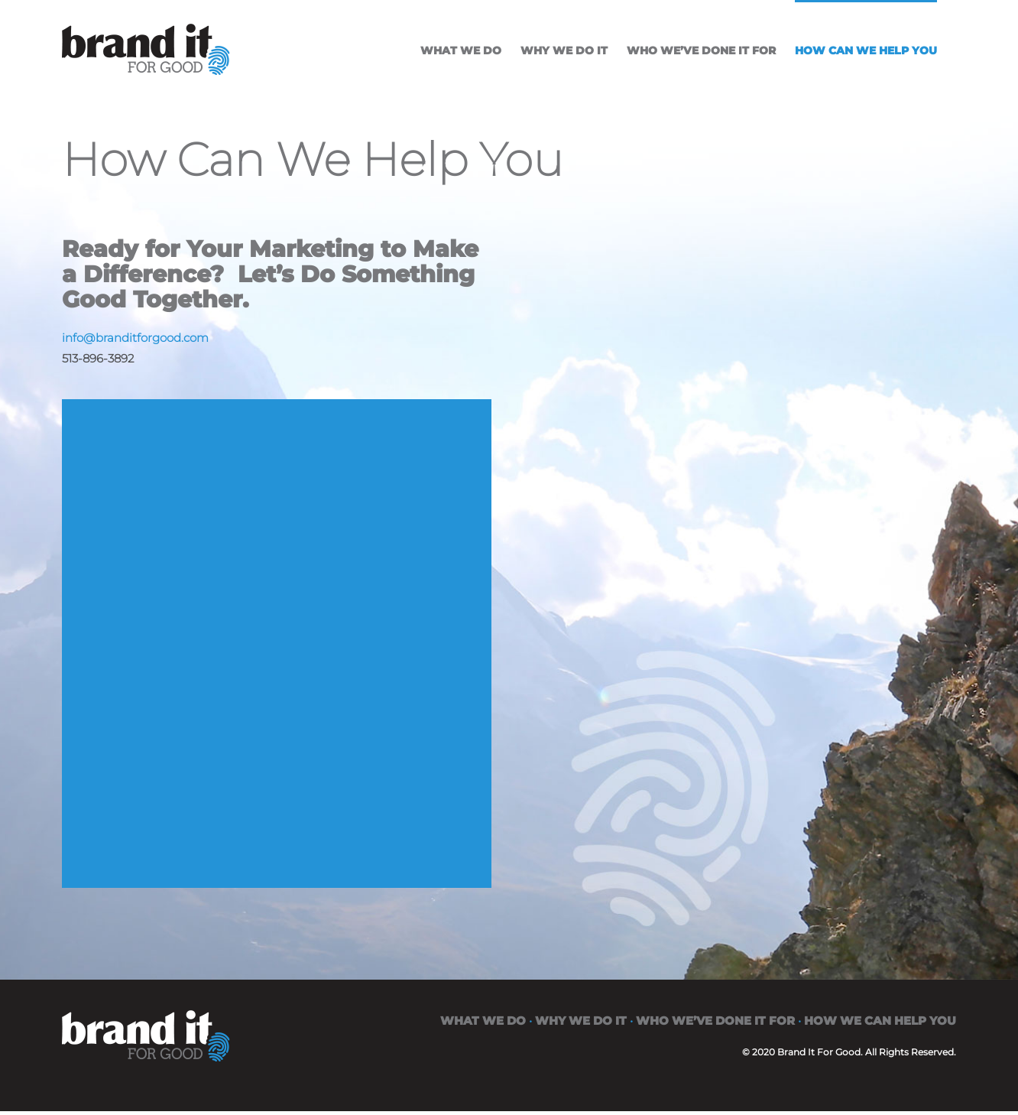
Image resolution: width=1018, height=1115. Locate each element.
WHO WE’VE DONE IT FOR (715, 1020)
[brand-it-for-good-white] (146, 1020)
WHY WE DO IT (581, 1020)
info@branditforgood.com (135, 337)
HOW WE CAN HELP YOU (880, 1020)
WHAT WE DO (483, 1020)
